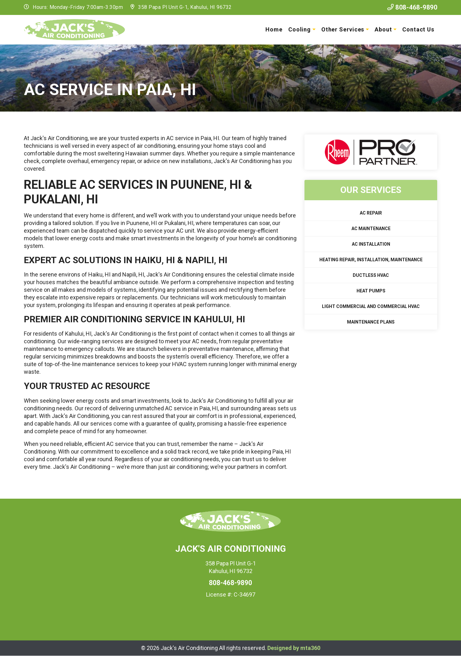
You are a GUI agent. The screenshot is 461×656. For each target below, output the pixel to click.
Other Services (342, 29)
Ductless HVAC (371, 275)
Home (274, 29)
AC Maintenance (371, 228)
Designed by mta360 (293, 648)
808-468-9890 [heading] (230, 583)
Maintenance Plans (371, 322)
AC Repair (371, 212)
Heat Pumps (371, 290)
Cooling (299, 29)
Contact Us (418, 29)
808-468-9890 (412, 7)
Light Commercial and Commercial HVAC (371, 306)
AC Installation (371, 244)
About (383, 29)
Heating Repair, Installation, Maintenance (371, 259)
